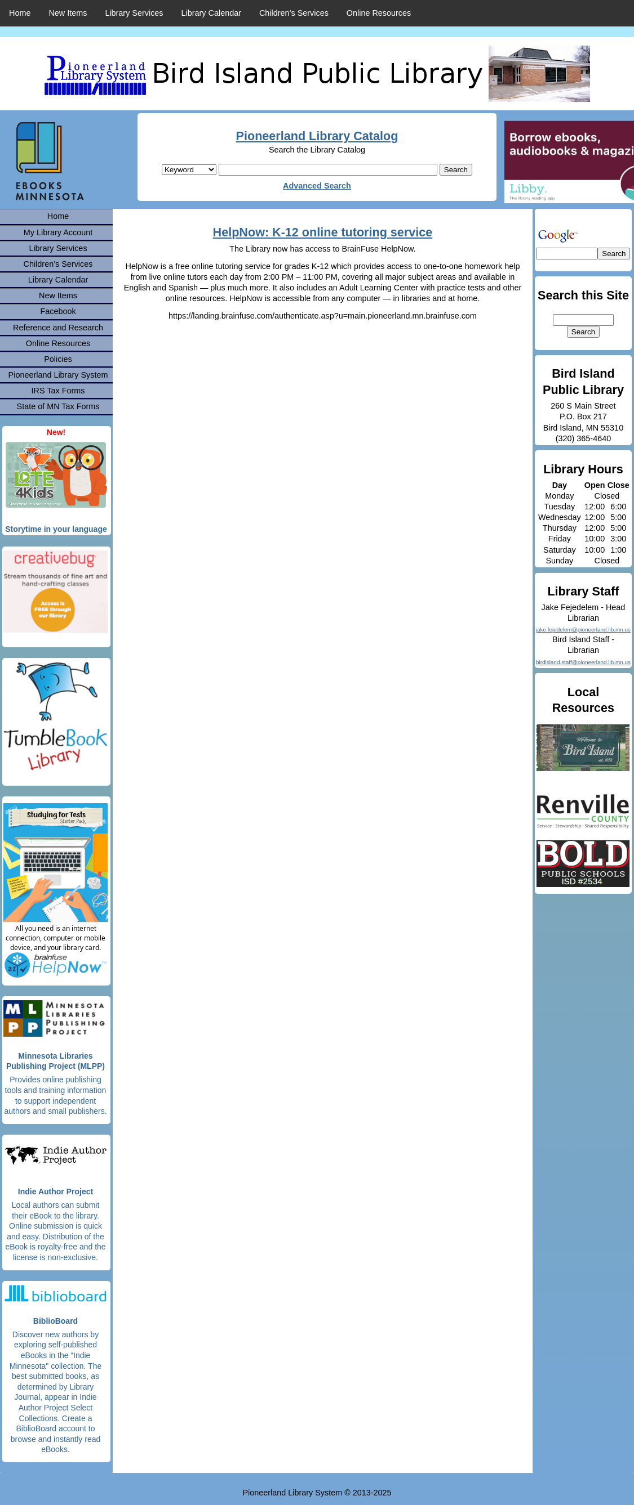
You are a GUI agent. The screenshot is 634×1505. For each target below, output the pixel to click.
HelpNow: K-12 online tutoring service (323, 232)
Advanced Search (317, 185)
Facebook (58, 311)
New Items (67, 12)
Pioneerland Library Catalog (317, 136)
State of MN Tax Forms (58, 406)
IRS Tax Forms (58, 390)
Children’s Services (294, 12)
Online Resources (379, 12)
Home (19, 12)
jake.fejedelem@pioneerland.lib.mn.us (583, 629)
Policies (58, 359)
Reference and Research (58, 327)
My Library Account (58, 232)
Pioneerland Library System (58, 374)
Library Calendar (211, 12)
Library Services (134, 12)
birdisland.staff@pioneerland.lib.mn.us (583, 662)
